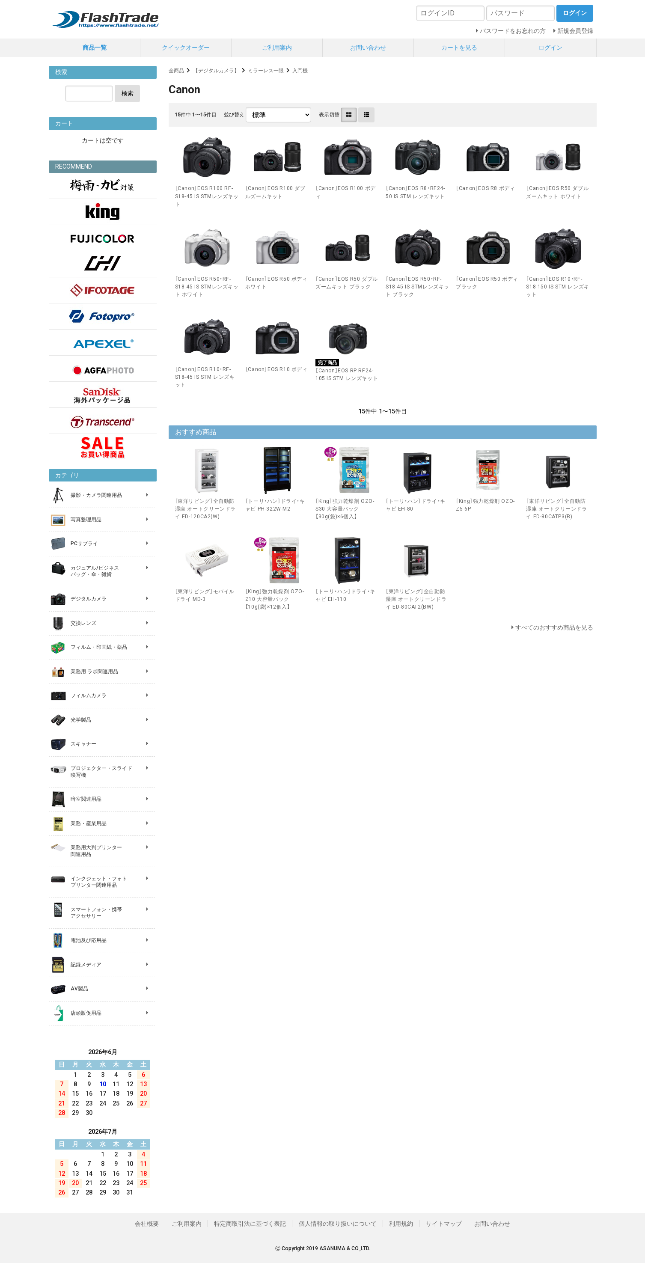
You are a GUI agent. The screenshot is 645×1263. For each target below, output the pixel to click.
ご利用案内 (277, 47)
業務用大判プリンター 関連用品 (96, 850)
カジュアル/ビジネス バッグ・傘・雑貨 (95, 571)
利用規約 (401, 1223)
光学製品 (81, 720)
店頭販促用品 (86, 1013)
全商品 (176, 71)
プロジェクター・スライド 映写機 (101, 771)
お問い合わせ (368, 47)
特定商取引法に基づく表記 (250, 1223)
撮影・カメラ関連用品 (96, 495)
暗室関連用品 (86, 799)
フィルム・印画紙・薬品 (99, 647)
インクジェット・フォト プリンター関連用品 (99, 882)
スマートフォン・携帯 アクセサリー (96, 912)
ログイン (550, 47)
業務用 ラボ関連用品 (94, 672)
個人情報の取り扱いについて (338, 1223)
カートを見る (459, 47)
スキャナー (83, 744)
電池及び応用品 (89, 940)
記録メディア (86, 965)
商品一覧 (95, 47)
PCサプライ (84, 544)
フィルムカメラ (89, 695)
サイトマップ (444, 1223)
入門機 (300, 71)
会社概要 (147, 1223)
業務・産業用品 (89, 823)
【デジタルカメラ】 (216, 71)
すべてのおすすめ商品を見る (554, 627)
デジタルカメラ (89, 599)
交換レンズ (83, 623)
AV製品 (79, 989)
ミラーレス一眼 (266, 71)
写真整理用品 (86, 520)
